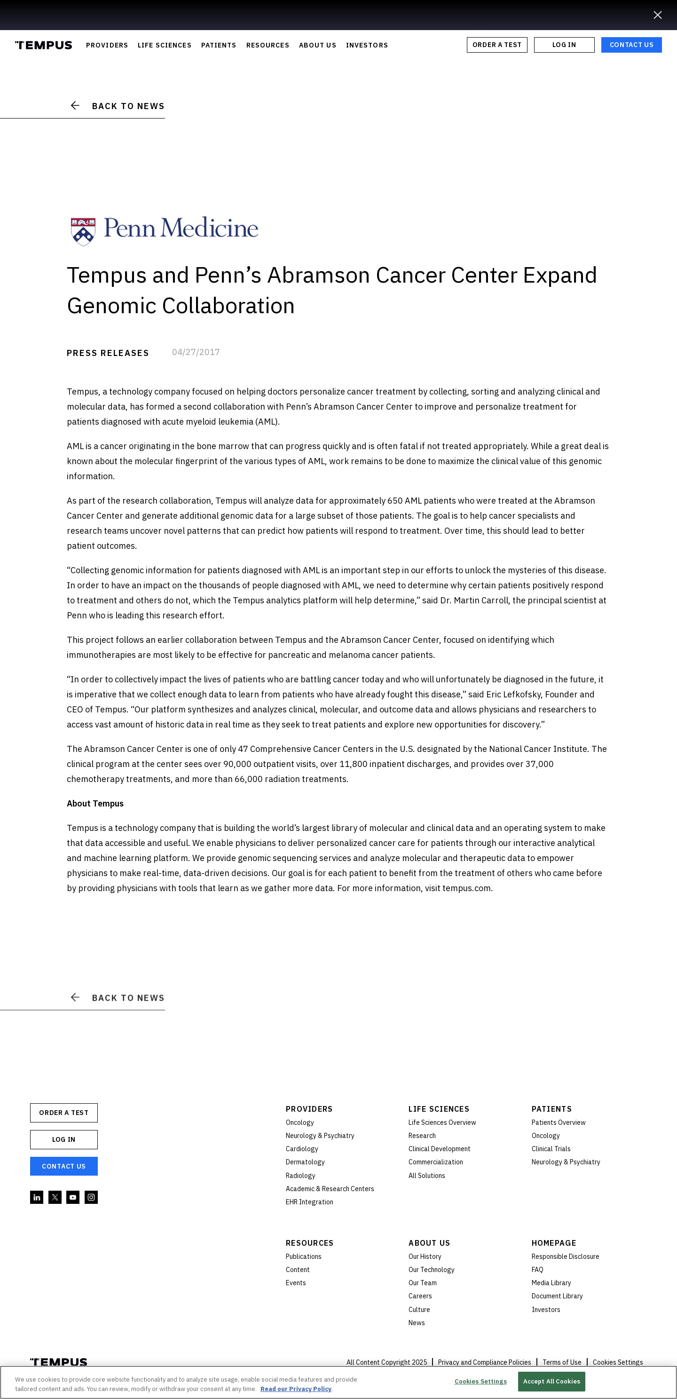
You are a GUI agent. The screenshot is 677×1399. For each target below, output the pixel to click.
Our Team (423, 1283)
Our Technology (432, 1269)
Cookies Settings (481, 1381)
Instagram (91, 1197)
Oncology (300, 1122)
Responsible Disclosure (565, 1256)
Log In (564, 44)
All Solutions (427, 1175)
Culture (419, 1309)
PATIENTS (219, 45)
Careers (420, 1296)
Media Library (551, 1283)
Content (298, 1269)
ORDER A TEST (497, 44)
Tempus (43, 45)
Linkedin (37, 1197)
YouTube (73, 1197)
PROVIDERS (107, 45)
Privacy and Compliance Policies (484, 1362)
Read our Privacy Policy (295, 1389)
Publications (304, 1256)
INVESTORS (367, 45)
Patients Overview (559, 1122)
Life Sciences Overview (442, 1122)
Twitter (55, 1197)
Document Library (557, 1296)
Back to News (118, 106)
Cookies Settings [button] (618, 1362)
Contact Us (632, 44)
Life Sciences (439, 1109)
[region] (338, 1382)
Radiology (300, 1175)
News (417, 1323)
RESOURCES (268, 45)
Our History (425, 1256)
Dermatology (305, 1162)
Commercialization (436, 1162)
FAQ (537, 1269)
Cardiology (302, 1149)
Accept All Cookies (551, 1381)
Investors (546, 1309)
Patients (552, 1109)
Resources (310, 1243)
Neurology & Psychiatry (320, 1135)
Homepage (554, 1243)
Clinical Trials (551, 1149)
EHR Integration (309, 1202)
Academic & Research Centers (330, 1189)
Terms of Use (562, 1362)
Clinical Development (440, 1149)
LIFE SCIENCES (165, 45)
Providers (309, 1109)
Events (296, 1283)
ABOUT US (318, 45)
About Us (429, 1243)
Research (422, 1135)
